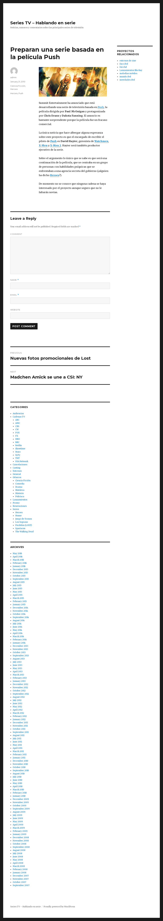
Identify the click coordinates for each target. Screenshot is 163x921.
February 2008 (20, 869)
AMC (17, 423)
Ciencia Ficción (17, 86)
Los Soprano (21, 522)
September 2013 (21, 655)
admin (13, 77)
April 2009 (18, 824)
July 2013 (17, 662)
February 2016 (20, 563)
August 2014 (19, 620)
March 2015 (18, 598)
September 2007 (21, 885)
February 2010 (20, 793)
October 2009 (19, 805)
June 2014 (17, 627)
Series (16, 509)
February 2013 (20, 678)
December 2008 (21, 837)
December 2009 (21, 799)
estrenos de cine (128, 60)
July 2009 (17, 815)
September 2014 (21, 617)
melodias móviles (128, 73)
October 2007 (19, 882)
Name (14, 280)
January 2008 (19, 872)
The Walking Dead (24, 531)
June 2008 (18, 856)
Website (15, 309)
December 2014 (20, 607)
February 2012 (20, 716)
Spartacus (20, 528)
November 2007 (20, 879)
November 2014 (20, 611)
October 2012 (19, 690)
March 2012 (18, 713)
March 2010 (18, 789)
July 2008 (17, 853)
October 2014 (19, 614)
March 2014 (18, 636)
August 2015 (19, 582)
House (18, 515)
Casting (16, 468)
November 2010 (20, 764)
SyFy (17, 455)
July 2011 (17, 738)
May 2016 (17, 553)
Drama (18, 487)
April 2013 (18, 671)
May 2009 (18, 821)
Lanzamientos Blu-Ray (131, 70)
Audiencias (18, 413)
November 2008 (21, 840)
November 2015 (20, 572)
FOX (17, 432)
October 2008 (19, 844)
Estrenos (17, 471)
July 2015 (17, 585)
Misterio (19, 493)
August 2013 (19, 659)
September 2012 (21, 694)
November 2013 (20, 649)
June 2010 (17, 780)
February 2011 (20, 754)
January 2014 (19, 643)
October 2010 (19, 767)
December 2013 (20, 646)
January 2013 (19, 681)
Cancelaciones (20, 464)
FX (16, 436)
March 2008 (19, 866)
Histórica (19, 490)
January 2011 (19, 757)
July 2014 (17, 623)
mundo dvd (125, 76)
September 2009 (21, 808)
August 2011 (18, 735)
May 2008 (18, 860)
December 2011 (20, 722)
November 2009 (21, 802)
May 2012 (17, 706)
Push (101, 107)
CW (17, 429)
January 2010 (19, 796)
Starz (17, 452)
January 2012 (19, 719)
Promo (16, 503)
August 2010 (19, 773)
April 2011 (17, 748)
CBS (17, 426)
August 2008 (19, 850)
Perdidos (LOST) (23, 525)
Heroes (14, 89)
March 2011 (18, 751)
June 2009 (18, 818)
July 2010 (17, 777)
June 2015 (17, 588)
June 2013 (17, 665)
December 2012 (20, 684)
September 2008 (21, 847)
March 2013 (18, 674)
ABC (17, 420)
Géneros (17, 477)
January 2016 (19, 566)
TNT (17, 458)
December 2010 (20, 761)
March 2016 (18, 560)
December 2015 (20, 569)
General (17, 474)
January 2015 (19, 604)
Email (14, 295)
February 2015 (20, 601)
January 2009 (19, 834)
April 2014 (18, 633)
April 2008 (18, 863)
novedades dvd (127, 80)
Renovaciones (20, 506)
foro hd (123, 67)
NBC (17, 442)
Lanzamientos (20, 499)
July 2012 (17, 700)
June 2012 (17, 703)
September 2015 (21, 579)
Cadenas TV (19, 416)
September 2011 (21, 732)
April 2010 (18, 786)
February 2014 (20, 639)
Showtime (20, 448)
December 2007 (21, 876)
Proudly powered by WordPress (59, 906)
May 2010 (17, 783)
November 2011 (20, 726)
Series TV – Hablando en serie (42, 22)
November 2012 (20, 687)
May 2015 (17, 591)
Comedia (19, 483)
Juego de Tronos (23, 519)
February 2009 (20, 831)
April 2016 (17, 556)
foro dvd (124, 64)
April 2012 (18, 710)
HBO (17, 439)
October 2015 (19, 576)
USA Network (21, 461)
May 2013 (17, 668)
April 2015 (17, 595)
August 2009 (19, 812)
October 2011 (19, 729)
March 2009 (19, 828)
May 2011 (17, 745)
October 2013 (19, 652)
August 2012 (19, 697)
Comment (16, 234)
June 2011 (17, 741)
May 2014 (17, 630)
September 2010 (21, 770)
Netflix (18, 445)
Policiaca (19, 496)
